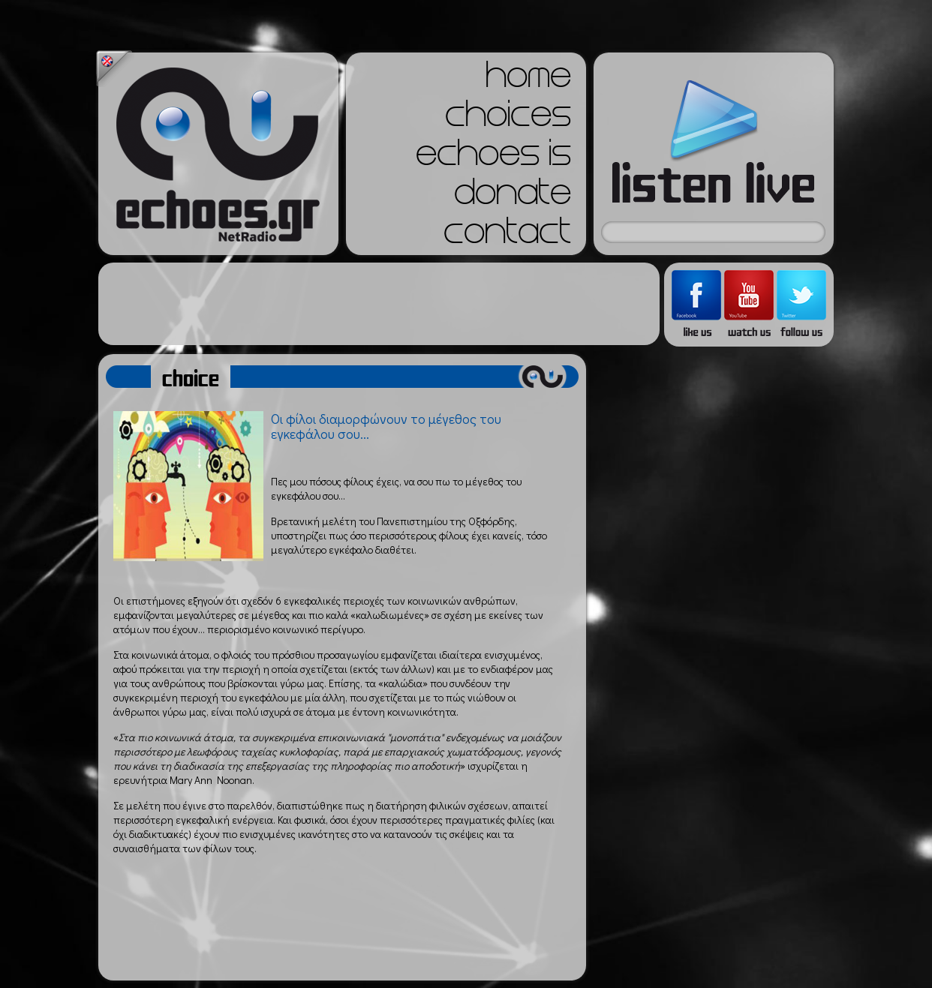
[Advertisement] (379, 304)
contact (507, 235)
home (528, 79)
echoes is (493, 157)
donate (512, 196)
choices (508, 118)
